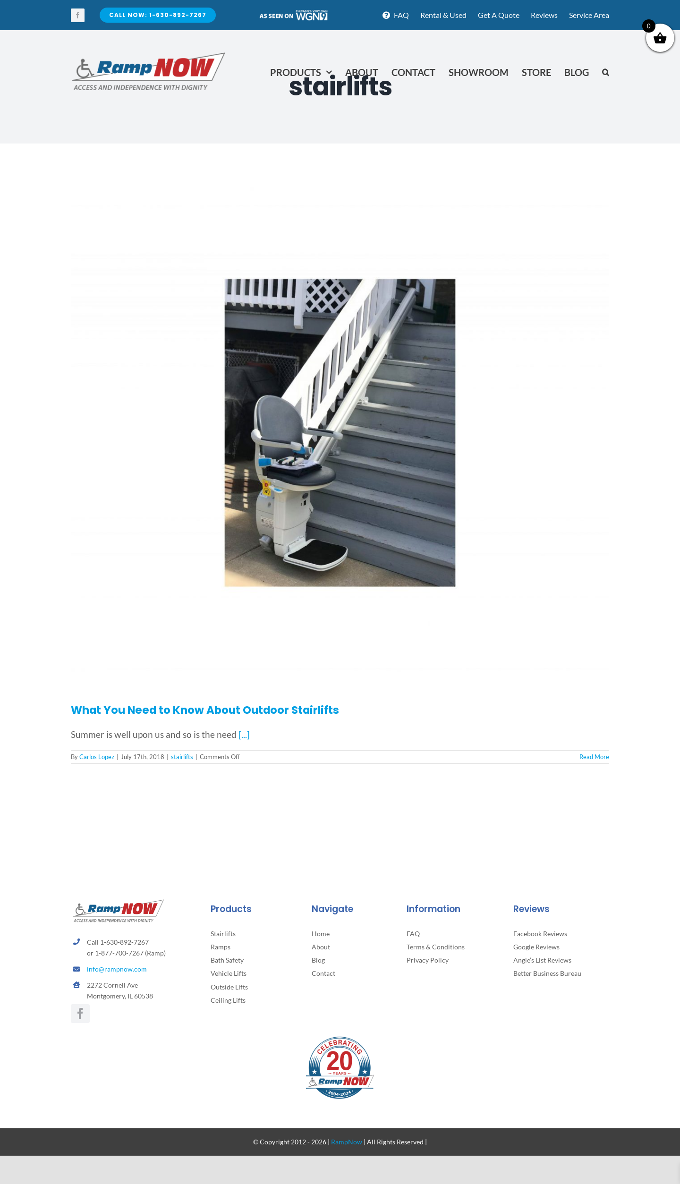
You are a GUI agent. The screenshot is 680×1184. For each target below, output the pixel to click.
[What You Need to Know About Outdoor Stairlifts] (340, 433)
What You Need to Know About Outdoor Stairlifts (205, 710)
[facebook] (78, 15)
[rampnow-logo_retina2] (149, 53)
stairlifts (182, 757)
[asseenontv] (293, 13)
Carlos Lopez (96, 757)
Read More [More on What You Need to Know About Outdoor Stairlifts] (594, 757)
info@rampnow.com (117, 969)
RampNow (346, 1142)
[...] (244, 734)
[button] (605, 72)
